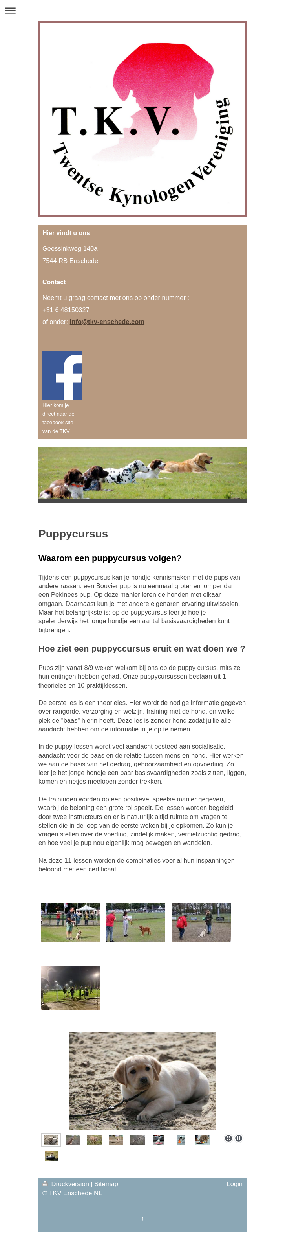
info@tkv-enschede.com (107, 321)
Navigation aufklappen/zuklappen (142, 10)
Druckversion (66, 1183)
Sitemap (106, 1183)
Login (235, 1183)
